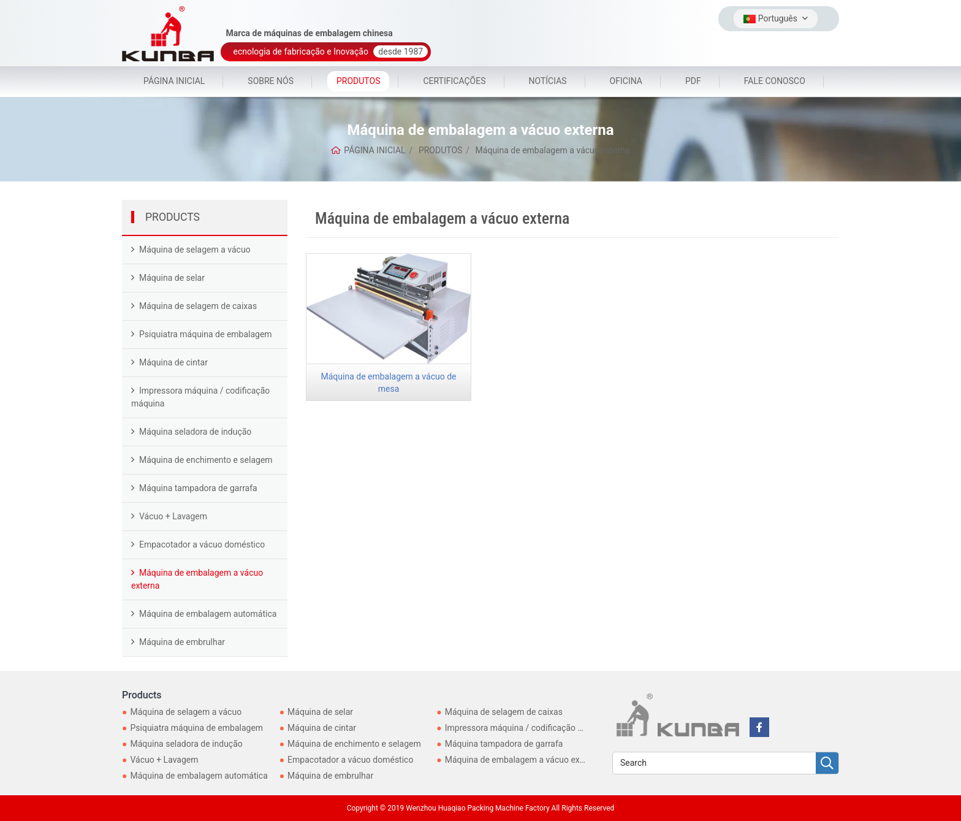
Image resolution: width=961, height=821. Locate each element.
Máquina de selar (172, 278)
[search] (827, 763)
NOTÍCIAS (548, 81)
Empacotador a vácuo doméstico (202, 544)
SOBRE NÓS (271, 81)
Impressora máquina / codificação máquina (200, 397)
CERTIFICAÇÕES (454, 81)
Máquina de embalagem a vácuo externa (197, 579)
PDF (693, 81)
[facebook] (759, 727)
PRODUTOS (358, 81)
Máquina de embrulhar (182, 642)
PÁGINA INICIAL (174, 81)
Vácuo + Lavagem (173, 516)
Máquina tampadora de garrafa (198, 488)
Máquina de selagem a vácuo (195, 249)
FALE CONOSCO (774, 81)
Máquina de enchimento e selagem (206, 460)
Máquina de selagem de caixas (198, 306)
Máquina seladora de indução (195, 432)
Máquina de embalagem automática (207, 614)
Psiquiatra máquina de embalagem (205, 334)
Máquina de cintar (173, 362)
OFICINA (626, 81)
